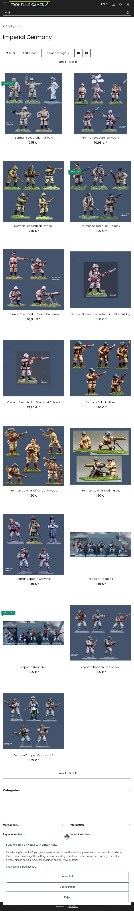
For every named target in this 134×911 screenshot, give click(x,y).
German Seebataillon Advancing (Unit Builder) (100, 314)
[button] (113, 4)
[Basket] (127, 4)
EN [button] (103, 4)
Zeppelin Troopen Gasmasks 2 (34, 755)
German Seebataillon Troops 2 (101, 226)
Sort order (29, 53)
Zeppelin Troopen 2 (33, 667)
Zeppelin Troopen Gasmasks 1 (100, 667)
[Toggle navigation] (5, 2)
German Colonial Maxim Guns (100, 490)
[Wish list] (120, 4)
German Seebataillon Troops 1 (33, 226)
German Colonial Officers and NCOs (33, 490)
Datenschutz (29, 866)
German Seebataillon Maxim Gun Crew (33, 314)
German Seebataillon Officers (33, 137)
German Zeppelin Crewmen (33, 579)
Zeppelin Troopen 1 (100, 579)
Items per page (56, 53)
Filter (10, 53)
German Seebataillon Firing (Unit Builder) (33, 402)
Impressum (12, 866)
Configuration (67, 886)
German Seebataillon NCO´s (100, 137)
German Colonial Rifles (100, 402)
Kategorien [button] (11, 790)
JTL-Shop (73, 906)
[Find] (64, 13)
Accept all (67, 876)
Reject (67, 897)
